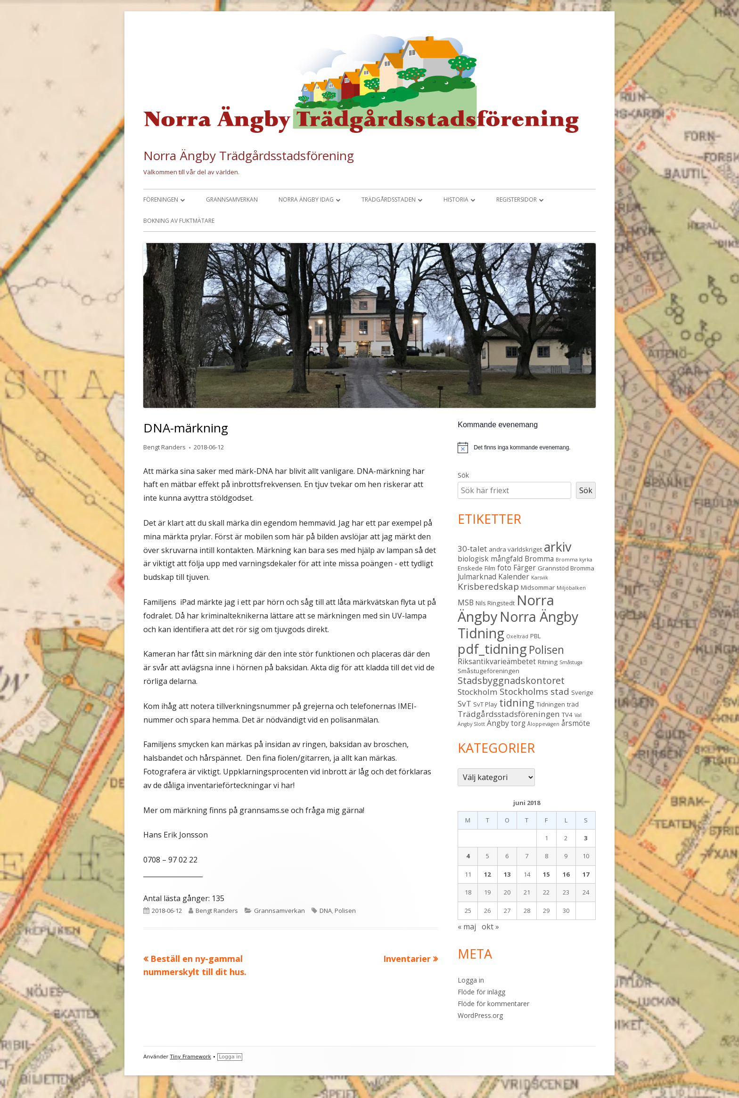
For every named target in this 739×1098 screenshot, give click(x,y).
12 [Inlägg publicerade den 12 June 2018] (487, 874)
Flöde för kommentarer (493, 1003)
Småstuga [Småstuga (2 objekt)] (571, 662)
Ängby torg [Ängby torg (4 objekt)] (506, 723)
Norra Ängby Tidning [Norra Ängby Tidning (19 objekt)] (518, 625)
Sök (463, 475)
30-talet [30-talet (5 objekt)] (472, 548)
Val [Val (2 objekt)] (578, 715)
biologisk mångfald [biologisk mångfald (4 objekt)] (490, 558)
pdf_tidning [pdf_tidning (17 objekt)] (492, 649)
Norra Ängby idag (306, 199)
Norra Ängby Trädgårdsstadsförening (248, 155)
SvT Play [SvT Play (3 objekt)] (485, 704)
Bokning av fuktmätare (178, 221)
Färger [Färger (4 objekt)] (524, 567)
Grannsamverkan (232, 199)
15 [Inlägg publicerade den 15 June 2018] (546, 874)
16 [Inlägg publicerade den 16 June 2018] (566, 874)
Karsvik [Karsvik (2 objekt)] (539, 577)
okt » (490, 926)
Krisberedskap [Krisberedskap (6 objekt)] (488, 586)
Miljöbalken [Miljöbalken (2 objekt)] (571, 588)
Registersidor (516, 199)
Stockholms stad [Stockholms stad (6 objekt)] (534, 691)
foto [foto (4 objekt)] (504, 567)
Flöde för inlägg (481, 991)
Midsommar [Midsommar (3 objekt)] (538, 587)
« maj (467, 926)
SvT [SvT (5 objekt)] (464, 703)
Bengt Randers (164, 447)
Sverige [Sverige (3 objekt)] (582, 692)
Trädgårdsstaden (388, 199)
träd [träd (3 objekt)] (573, 704)
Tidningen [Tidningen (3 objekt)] (550, 704)
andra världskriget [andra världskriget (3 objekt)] (515, 549)
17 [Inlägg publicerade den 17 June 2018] (586, 874)
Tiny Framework (190, 1057)
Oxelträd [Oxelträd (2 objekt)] (517, 636)
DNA (326, 910)
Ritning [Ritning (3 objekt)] (548, 662)
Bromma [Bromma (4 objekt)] (539, 558)
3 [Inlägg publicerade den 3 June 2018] (585, 838)
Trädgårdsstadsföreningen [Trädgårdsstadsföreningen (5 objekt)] (509, 713)
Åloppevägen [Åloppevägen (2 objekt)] (543, 724)
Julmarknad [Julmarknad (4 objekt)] (477, 576)
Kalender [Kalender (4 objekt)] (513, 576)
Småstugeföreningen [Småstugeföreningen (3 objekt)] (488, 671)
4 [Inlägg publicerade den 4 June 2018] (467, 856)
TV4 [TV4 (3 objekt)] (567, 714)
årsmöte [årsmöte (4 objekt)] (575, 723)
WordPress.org (480, 1015)
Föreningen (160, 199)
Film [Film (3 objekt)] (489, 568)
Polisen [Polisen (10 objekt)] (546, 650)
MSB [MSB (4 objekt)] (466, 602)
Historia (455, 199)
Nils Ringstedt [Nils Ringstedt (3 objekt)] (495, 603)
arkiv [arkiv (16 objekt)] (557, 546)
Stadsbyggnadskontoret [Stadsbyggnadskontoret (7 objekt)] (511, 680)
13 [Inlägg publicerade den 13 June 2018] (507, 874)
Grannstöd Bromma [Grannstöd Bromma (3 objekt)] (566, 568)
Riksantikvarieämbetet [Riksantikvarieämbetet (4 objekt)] (497, 661)
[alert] (527, 447)
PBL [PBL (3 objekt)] (535, 636)
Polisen (345, 910)
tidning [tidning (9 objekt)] (516, 702)
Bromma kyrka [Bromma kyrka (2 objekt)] (574, 559)
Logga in (471, 980)
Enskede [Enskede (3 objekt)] (470, 568)
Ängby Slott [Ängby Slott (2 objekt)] (471, 724)
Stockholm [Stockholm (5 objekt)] (478, 691)
